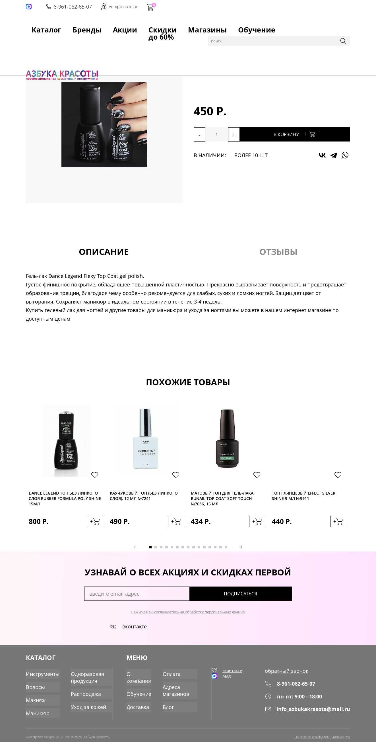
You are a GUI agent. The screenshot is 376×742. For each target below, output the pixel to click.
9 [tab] (193, 551)
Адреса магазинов (177, 689)
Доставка (139, 705)
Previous (138, 551)
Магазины (153, 25)
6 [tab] (177, 551)
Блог (170, 705)
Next (237, 551)
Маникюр (75, 40)
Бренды (61, 25)
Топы (117, 40)
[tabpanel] (66, 473)
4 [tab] (166, 551)
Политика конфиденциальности (322, 732)
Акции (84, 25)
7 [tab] (182, 551)
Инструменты (41, 674)
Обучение (184, 25)
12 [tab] (209, 551)
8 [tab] (188, 551)
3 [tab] (161, 551)
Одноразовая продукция (82, 677)
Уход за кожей (83, 705)
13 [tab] (215, 551)
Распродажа (80, 693)
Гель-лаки (98, 40)
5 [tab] (172, 551)
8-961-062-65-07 (264, 7)
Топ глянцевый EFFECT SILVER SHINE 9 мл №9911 (303, 497)
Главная (35, 40)
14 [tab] (220, 551)
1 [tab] (150, 551)
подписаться (267, 598)
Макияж (35, 698)
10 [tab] (199, 551)
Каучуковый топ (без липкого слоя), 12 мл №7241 (144, 497)
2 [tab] (155, 551)
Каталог (54, 40)
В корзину (313, 133)
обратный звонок (291, 674)
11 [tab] (204, 551)
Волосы (34, 686)
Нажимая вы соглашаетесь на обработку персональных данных (188, 615)
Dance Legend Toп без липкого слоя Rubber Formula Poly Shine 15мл (65, 499)
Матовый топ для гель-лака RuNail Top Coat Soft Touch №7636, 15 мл (222, 499)
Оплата (173, 674)
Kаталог (35, 25)
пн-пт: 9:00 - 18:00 (298, 699)
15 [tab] (226, 551)
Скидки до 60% (116, 25)
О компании (140, 677)
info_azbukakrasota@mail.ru (311, 712)
